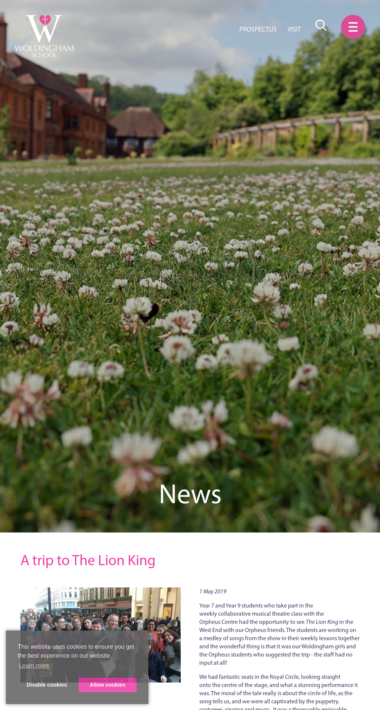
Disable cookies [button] (47, 685)
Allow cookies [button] (107, 685)
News (190, 493)
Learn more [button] (34, 665)
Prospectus (258, 29)
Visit (294, 29)
